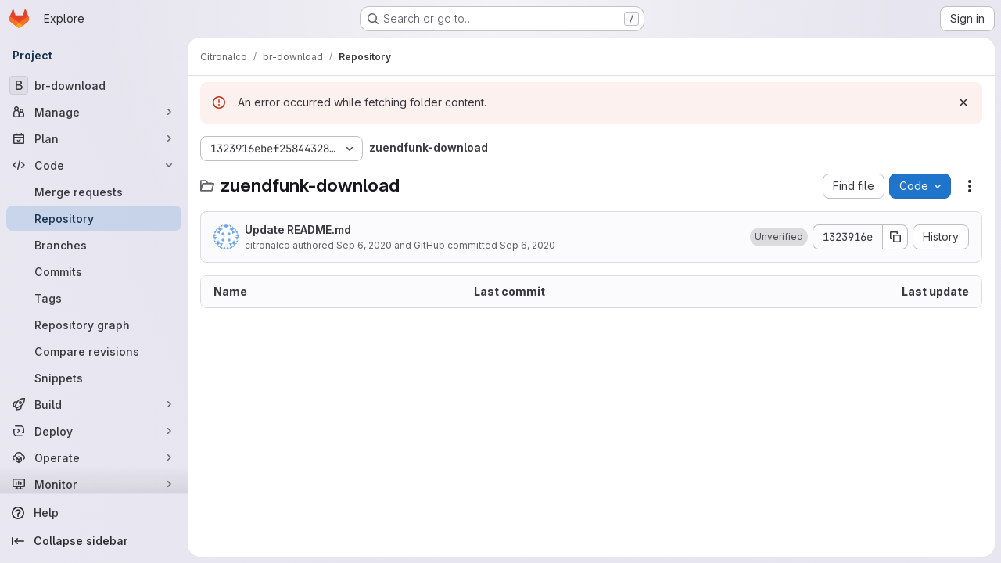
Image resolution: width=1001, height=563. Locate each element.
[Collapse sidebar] (93, 541)
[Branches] (93, 244)
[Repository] (93, 218)
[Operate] (93, 457)
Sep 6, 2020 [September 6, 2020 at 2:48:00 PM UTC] (364, 245)
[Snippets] (93, 377)
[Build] (93, 404)
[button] (779, 237)
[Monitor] (93, 484)
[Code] (93, 165)
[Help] (93, 512)
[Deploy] (93, 430)
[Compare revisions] (93, 351)
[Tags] (93, 297)
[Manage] (93, 111)
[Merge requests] (93, 191)
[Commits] (93, 271)
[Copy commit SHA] (895, 236)
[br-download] (93, 85)
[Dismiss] (963, 102)
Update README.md (298, 229)
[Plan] (93, 138)
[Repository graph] (93, 324)
